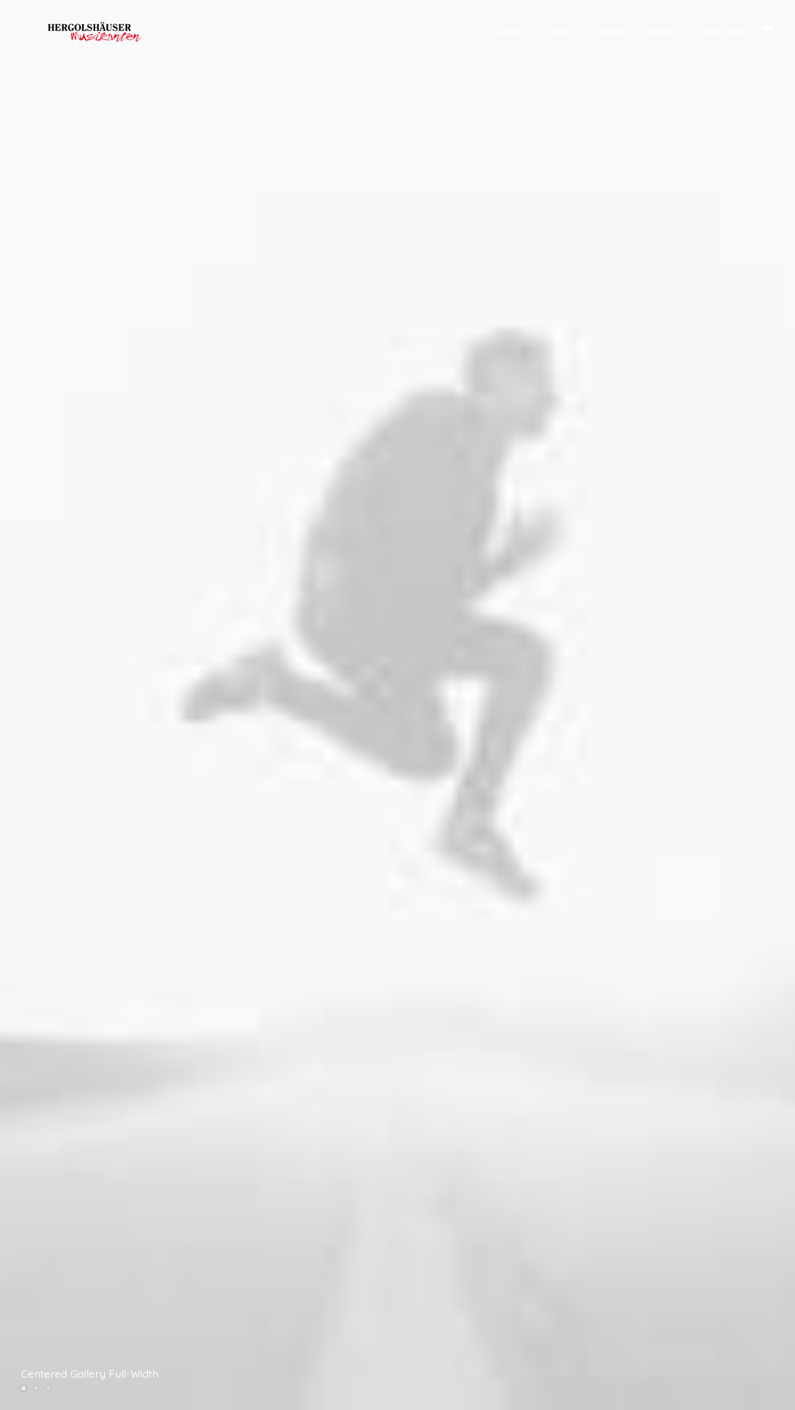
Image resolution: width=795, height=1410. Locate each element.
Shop (556, 32)
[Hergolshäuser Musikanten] (74, 32)
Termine (607, 32)
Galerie (508, 32)
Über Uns (724, 32)
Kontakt (664, 32)
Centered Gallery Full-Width (89, 1373)
